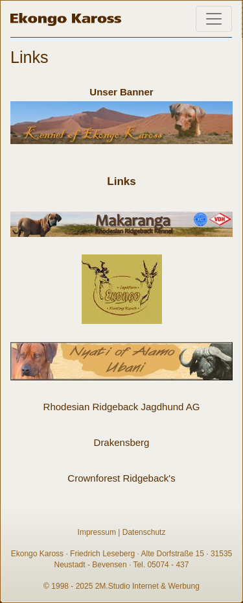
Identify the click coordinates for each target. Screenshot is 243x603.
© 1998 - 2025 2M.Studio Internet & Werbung (121, 586)
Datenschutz (144, 532)
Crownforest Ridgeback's (121, 478)
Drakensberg (122, 442)
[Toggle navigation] (214, 19)
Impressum (97, 532)
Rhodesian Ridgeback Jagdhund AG (121, 406)
